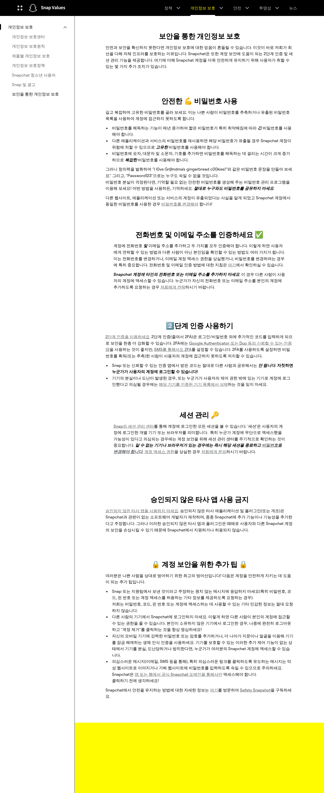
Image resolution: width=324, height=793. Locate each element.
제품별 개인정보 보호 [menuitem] (31, 55)
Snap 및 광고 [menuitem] (23, 84)
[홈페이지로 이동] (33, 8)
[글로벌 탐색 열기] (20, 8)
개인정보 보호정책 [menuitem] (28, 65)
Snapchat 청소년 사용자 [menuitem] (34, 75)
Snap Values (53, 7)
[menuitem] (37, 27)
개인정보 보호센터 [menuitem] (28, 36)
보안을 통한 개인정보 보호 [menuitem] (35, 94)
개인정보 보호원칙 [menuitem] (28, 46)
